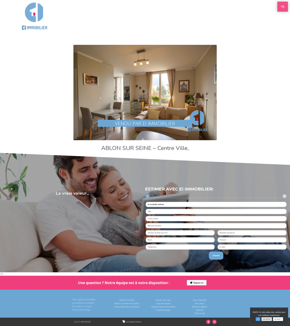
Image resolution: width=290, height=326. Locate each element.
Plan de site (200, 313)
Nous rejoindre (200, 300)
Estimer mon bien (163, 300)
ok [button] (258, 319)
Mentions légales (199, 306)
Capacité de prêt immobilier (163, 306)
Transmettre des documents (127, 306)
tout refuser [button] (266, 319)
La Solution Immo (133, 322)
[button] (196, 282)
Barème (199, 310)
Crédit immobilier (163, 310)
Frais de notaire (163, 303)
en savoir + (278, 319)
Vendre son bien (126, 300)
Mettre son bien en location (126, 303)
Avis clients (200, 303)
